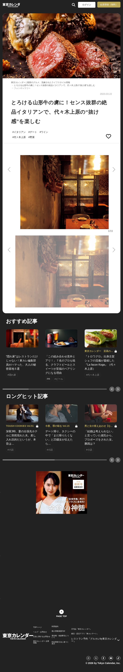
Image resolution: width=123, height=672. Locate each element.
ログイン (86, 4)
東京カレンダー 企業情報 (41, 642)
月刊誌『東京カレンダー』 (81, 629)
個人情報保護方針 (58, 631)
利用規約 (55, 626)
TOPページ (37, 627)
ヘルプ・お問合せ (40, 632)
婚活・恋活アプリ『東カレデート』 (84, 634)
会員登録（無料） (109, 4)
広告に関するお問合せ (41, 636)
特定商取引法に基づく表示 (60, 643)
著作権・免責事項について (60, 636)
